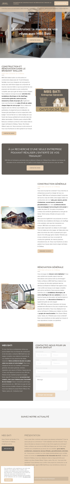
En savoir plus (26, 477)
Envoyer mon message (45, 395)
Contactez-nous (35, 40)
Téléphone (54, 360)
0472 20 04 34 (61, 3)
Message (38, 376)
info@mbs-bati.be (7, 444)
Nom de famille (39, 351)
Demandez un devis (45, 251)
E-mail (37, 360)
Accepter (8, 480)
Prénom (54, 351)
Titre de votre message (41, 368)
